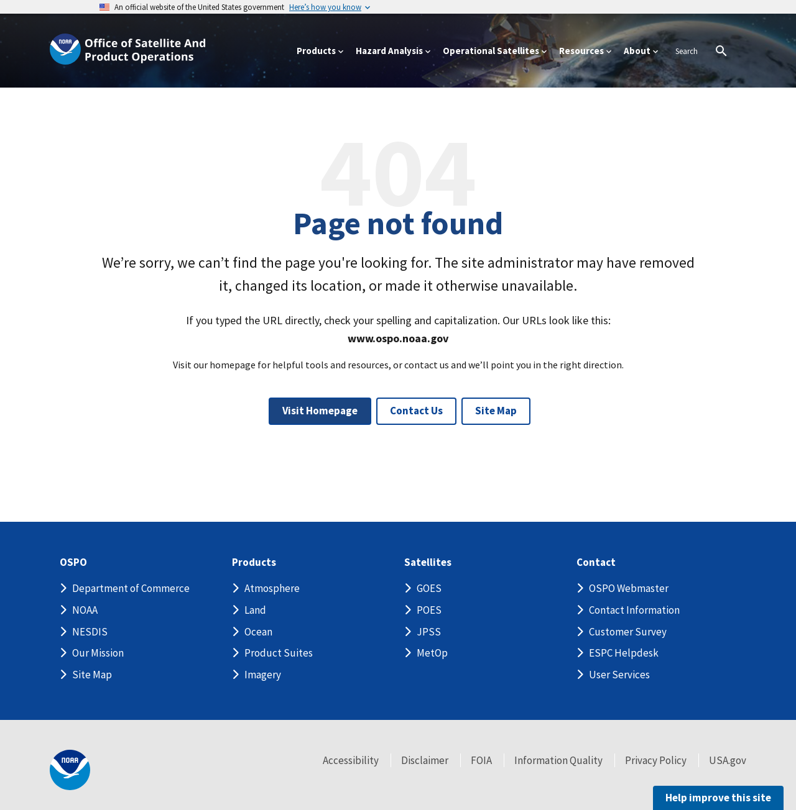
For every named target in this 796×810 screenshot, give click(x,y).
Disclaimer (424, 760)
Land (255, 610)
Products (254, 562)
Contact (596, 562)
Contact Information (634, 610)
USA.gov (727, 760)
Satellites (427, 562)
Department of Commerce (131, 588)
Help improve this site (718, 797)
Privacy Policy (656, 760)
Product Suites (278, 653)
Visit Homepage (320, 410)
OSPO (73, 562)
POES (429, 610)
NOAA (85, 610)
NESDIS (90, 632)
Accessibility (351, 760)
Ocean (258, 632)
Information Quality (558, 760)
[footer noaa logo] (70, 770)
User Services (619, 674)
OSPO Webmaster (629, 588)
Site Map (496, 410)
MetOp (432, 653)
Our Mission (98, 653)
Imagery (262, 674)
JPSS (429, 632)
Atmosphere (272, 588)
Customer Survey (628, 632)
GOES (429, 588)
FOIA (481, 760)
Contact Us (416, 410)
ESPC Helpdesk (624, 653)
